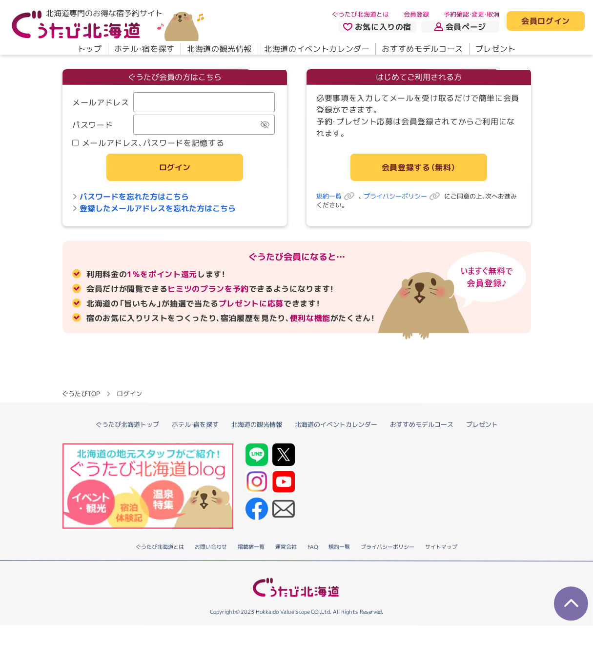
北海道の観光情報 (218, 48)
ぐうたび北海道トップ (127, 459)
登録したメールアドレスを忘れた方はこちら (153, 208)
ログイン (174, 167)
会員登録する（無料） (418, 167)
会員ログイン (545, 21)
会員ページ (460, 26)
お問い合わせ (211, 582)
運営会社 (286, 582)
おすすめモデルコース (422, 48)
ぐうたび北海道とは (360, 14)
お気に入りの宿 (377, 26)
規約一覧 (337, 196)
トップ (89, 48)
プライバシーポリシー (403, 196)
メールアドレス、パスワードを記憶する (148, 143)
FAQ (312, 582)
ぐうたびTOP (81, 428)
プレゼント (495, 48)
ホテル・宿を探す (144, 48)
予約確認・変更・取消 (471, 14)
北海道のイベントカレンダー (316, 48)
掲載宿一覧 (251, 582)
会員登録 (416, 14)
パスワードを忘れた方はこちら (130, 196)
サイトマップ (441, 582)
